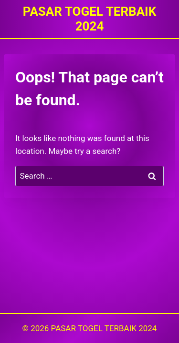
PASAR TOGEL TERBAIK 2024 (104, 328)
